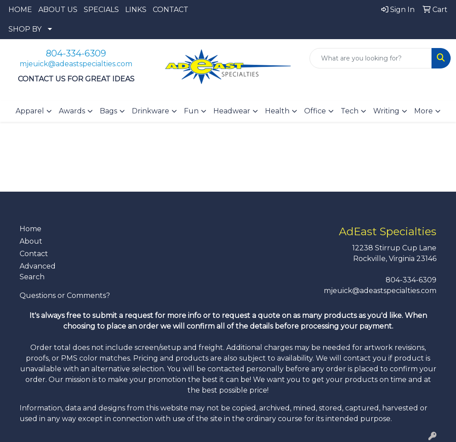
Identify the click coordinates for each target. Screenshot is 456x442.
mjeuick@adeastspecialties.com (76, 64)
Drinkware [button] (150, 111)
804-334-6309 (76, 53)
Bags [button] (108, 111)
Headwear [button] (231, 111)
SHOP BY (24, 29)
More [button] (423, 111)
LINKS (136, 9)
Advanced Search (38, 271)
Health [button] (277, 111)
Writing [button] (386, 111)
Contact (34, 253)
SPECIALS (101, 9)
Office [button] (315, 111)
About (31, 241)
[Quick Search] (370, 58)
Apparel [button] (30, 111)
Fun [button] (191, 111)
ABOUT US (57, 9)
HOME (20, 9)
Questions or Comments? (65, 295)
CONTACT (170, 9)
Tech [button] (349, 111)
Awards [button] (72, 111)
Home (30, 229)
